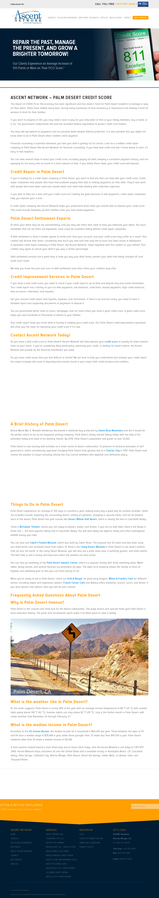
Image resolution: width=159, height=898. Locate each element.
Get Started (140, 17)
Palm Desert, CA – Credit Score (61, 847)
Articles (104, 17)
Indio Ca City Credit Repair (58, 876)
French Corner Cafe (74, 582)
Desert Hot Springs (55, 842)
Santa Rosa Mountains (110, 430)
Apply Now (83, 17)
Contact (127, 17)
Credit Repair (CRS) (54, 834)
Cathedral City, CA (55, 838)
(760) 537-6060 (125, 859)
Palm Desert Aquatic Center (62, 562)
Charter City (113, 450)
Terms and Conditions (90, 842)
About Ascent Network (22, 851)
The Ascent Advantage (67, 17)
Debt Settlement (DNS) (56, 864)
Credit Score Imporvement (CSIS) (61, 859)
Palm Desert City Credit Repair (60, 868)
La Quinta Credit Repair (57, 872)
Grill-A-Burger (75, 578)
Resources (94, 17)
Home (13, 834)
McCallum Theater (30, 526)
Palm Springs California (57, 851)
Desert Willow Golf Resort (82, 519)
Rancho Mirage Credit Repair (59, 855)
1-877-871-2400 (125, 4)
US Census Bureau (39, 731)
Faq (81, 834)
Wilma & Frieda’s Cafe (121, 578)
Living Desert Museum (93, 546)
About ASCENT (116, 17)
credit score (111, 341)
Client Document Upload (91, 838)
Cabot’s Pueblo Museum (43, 542)
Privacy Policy (87, 847)
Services (52, 17)
